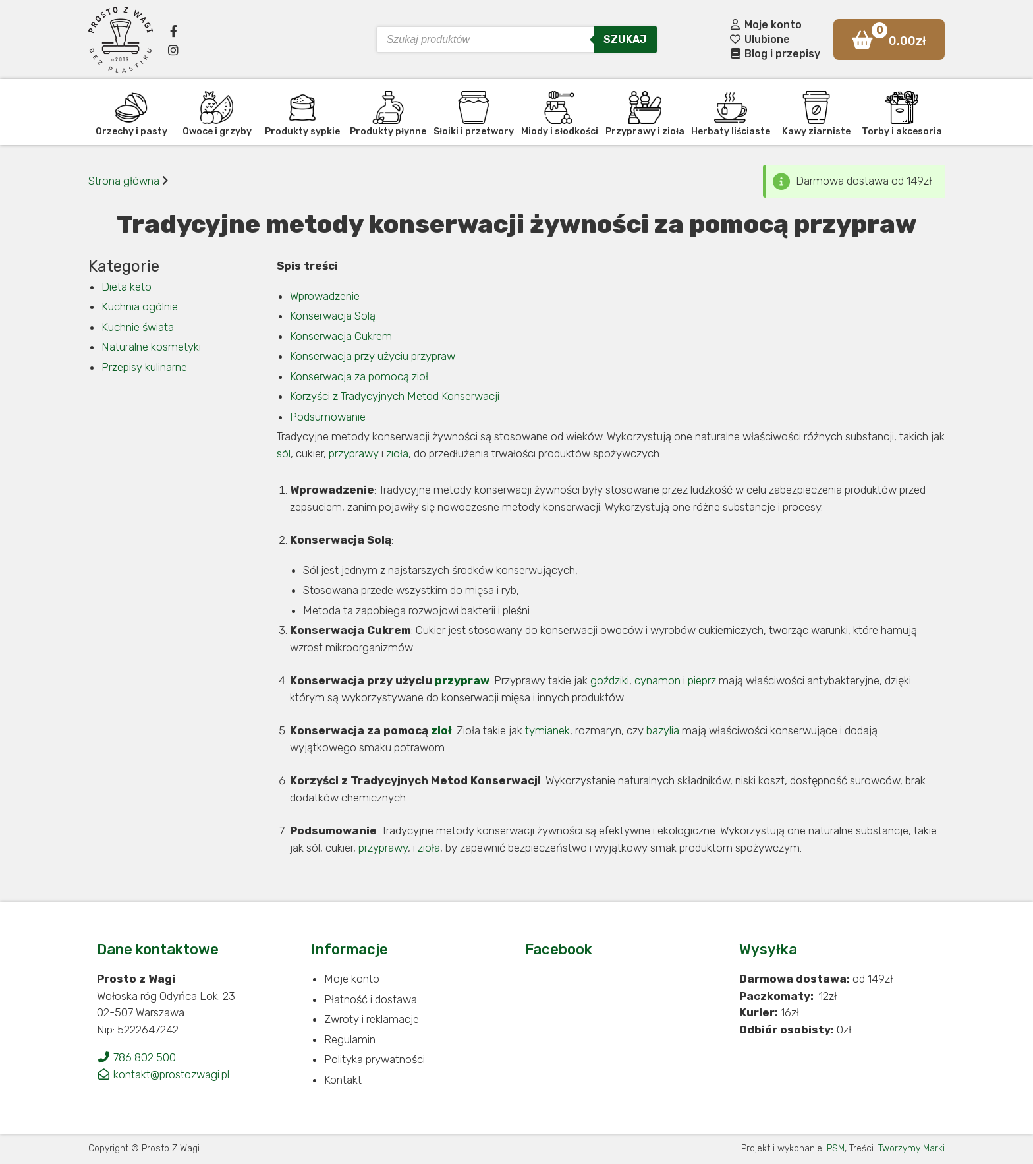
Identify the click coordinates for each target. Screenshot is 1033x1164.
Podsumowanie (328, 416)
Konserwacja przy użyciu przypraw (372, 356)
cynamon (657, 680)
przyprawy (354, 453)
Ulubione (759, 39)
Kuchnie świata (137, 327)
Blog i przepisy (774, 53)
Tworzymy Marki (911, 1148)
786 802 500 (136, 1057)
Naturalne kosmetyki (151, 346)
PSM (836, 1148)
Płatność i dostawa (370, 999)
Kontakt (343, 1079)
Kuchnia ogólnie (139, 306)
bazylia (662, 730)
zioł (441, 730)
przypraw (462, 680)
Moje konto (765, 24)
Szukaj (625, 39)
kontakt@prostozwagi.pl (163, 1074)
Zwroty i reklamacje (371, 1019)
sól (284, 453)
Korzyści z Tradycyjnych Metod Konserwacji (394, 396)
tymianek (547, 730)
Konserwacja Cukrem (341, 336)
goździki (609, 680)
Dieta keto (126, 286)
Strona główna (123, 180)
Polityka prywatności (374, 1059)
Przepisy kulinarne (144, 367)
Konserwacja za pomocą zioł (359, 376)
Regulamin (350, 1039)
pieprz (702, 680)
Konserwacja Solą (333, 315)
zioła (397, 453)
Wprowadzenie (325, 296)
